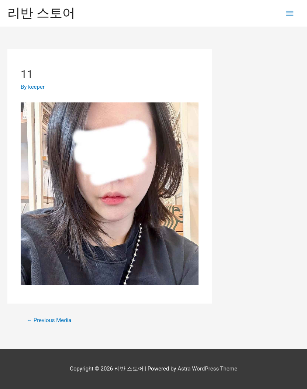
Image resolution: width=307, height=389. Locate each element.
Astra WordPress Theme (207, 368)
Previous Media (49, 320)
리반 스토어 (41, 13)
